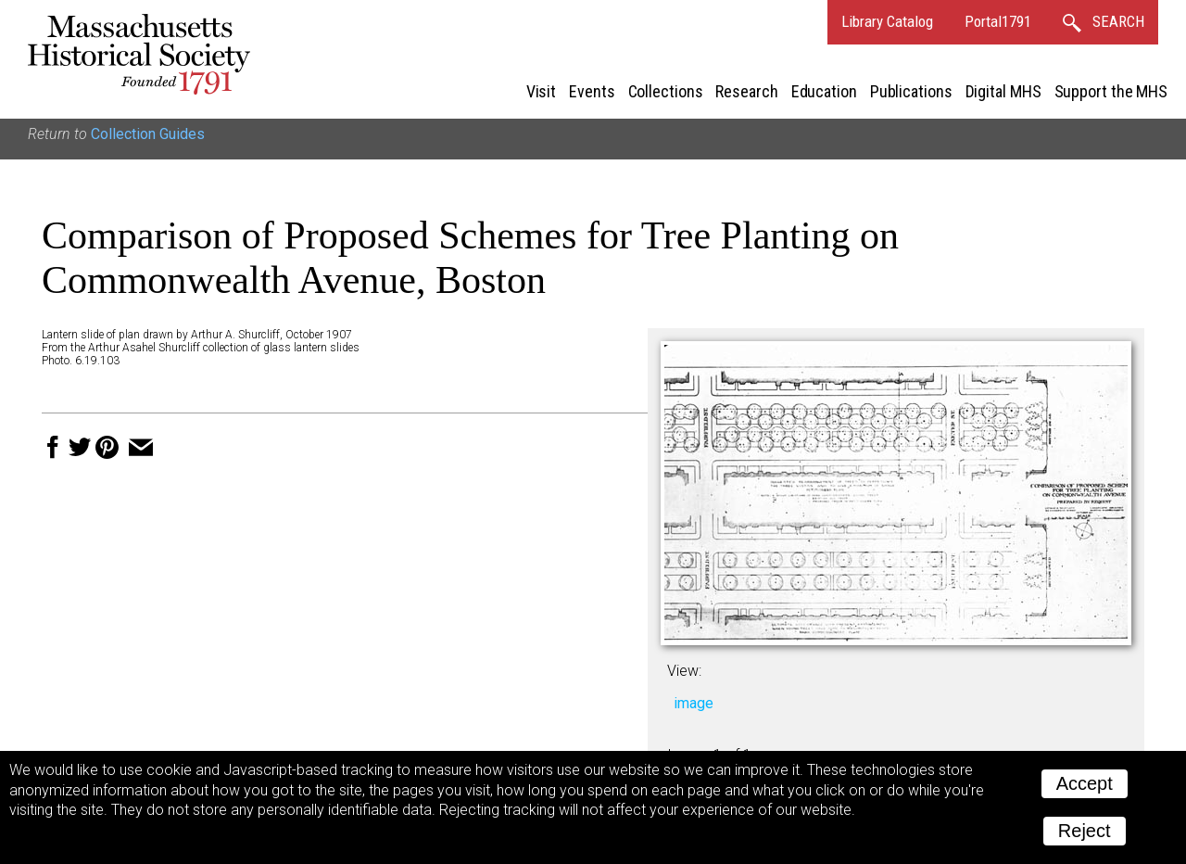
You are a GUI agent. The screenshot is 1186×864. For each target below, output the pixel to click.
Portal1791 (998, 21)
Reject (1084, 830)
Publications (911, 91)
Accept (1084, 783)
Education (824, 91)
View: (684, 671)
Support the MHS (1111, 91)
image (693, 703)
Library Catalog (887, 21)
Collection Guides (148, 134)
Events (591, 91)
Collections (665, 91)
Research (746, 91)
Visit (541, 91)
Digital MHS (1003, 91)
